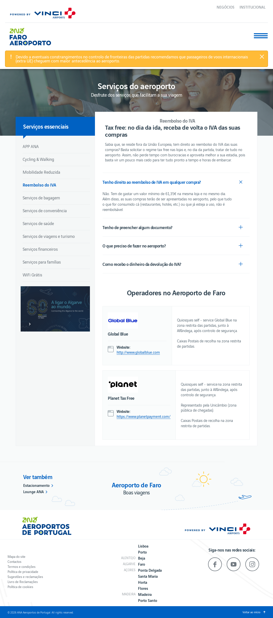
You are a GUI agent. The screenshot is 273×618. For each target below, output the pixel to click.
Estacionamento (36, 485)
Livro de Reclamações (23, 581)
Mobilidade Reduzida (41, 172)
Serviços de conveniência (45, 210)
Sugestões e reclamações (25, 576)
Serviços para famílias (42, 262)
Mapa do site (16, 556)
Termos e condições (22, 566)
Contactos (14, 561)
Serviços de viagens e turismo (49, 236)
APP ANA (31, 146)
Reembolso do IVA (39, 184)
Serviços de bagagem (41, 198)
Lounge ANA (33, 491)
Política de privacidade (23, 571)
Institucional (252, 7)
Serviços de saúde (38, 223)
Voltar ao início (251, 612)
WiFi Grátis (32, 275)
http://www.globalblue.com (138, 352)
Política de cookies (20, 586)
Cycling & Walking (38, 159)
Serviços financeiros (40, 249)
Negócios (225, 7)
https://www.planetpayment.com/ (143, 416)
